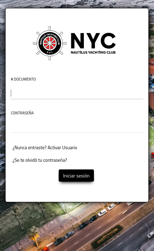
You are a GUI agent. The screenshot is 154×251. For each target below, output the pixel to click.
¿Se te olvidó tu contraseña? (40, 160)
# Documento (23, 79)
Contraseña (22, 113)
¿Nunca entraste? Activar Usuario (45, 147)
